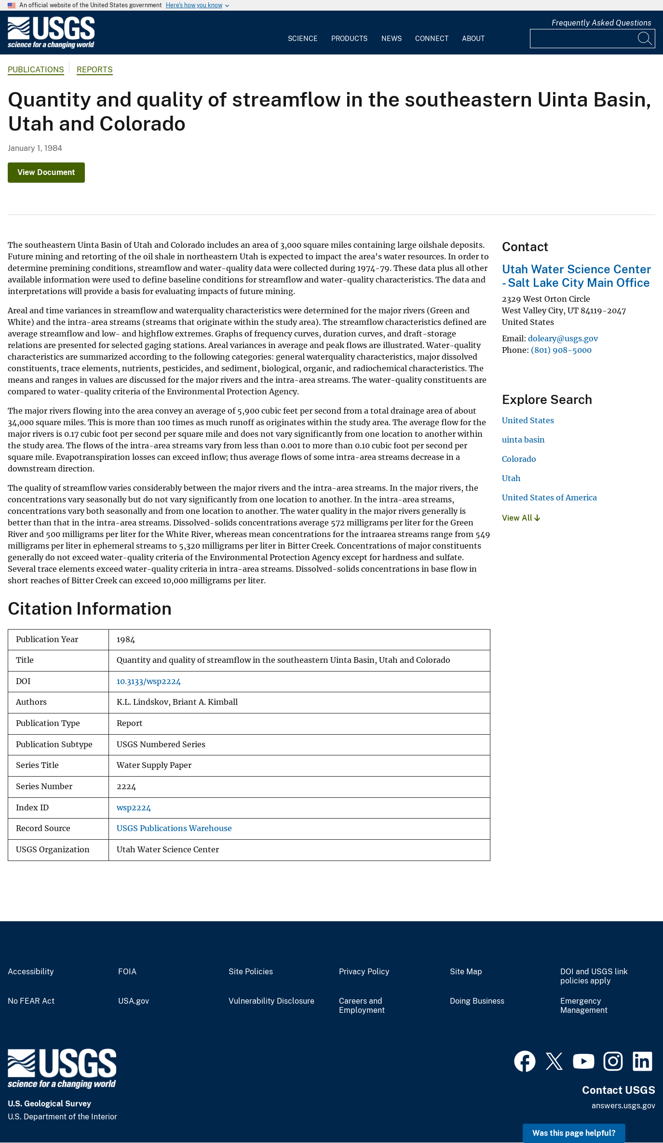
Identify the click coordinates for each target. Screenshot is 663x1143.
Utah (511, 478)
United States (528, 420)
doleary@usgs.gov (563, 338)
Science (303, 38)
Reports (95, 69)
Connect (431, 38)
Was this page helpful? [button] (574, 1133)
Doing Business (477, 1001)
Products (349, 38)
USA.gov (133, 1001)
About (473, 38)
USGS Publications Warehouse (174, 828)
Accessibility (31, 972)
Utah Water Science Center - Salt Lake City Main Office (576, 276)
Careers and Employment (362, 1006)
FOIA (127, 972)
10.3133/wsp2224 (149, 681)
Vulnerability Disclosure (271, 1001)
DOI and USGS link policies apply (594, 976)
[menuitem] (303, 32)
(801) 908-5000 (561, 350)
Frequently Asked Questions (601, 22)
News (391, 38)
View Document (46, 172)
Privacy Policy (364, 972)
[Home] (51, 46)
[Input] (592, 38)
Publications (36, 69)
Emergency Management (584, 1006)
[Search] (645, 38)
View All (521, 518)
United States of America (549, 497)
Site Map (466, 972)
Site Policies (251, 972)
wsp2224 (134, 807)
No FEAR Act (31, 1001)
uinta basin (523, 439)
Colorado (519, 459)
